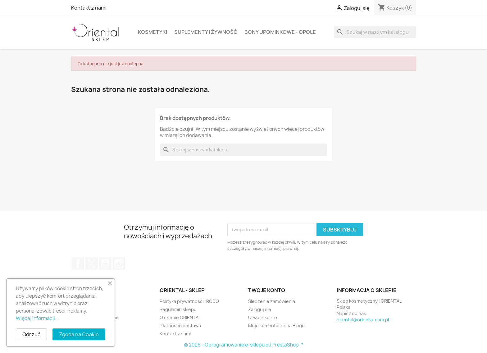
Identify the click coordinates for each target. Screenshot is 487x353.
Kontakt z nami (89, 7)
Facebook (78, 263)
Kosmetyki (152, 32)
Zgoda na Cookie (79, 334)
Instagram (119, 263)
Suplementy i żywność (205, 32)
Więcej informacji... (37, 318)
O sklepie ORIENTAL (180, 317)
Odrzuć (31, 334)
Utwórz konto (262, 317)
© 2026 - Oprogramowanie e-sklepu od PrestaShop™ (243, 345)
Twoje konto (266, 290)
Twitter (91, 263)
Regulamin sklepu (178, 309)
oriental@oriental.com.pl (363, 320)
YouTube (105, 263)
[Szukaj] (375, 32)
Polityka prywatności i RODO (189, 301)
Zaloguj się (259, 309)
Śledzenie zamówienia (271, 301)
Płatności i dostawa (180, 325)
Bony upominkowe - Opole (280, 32)
